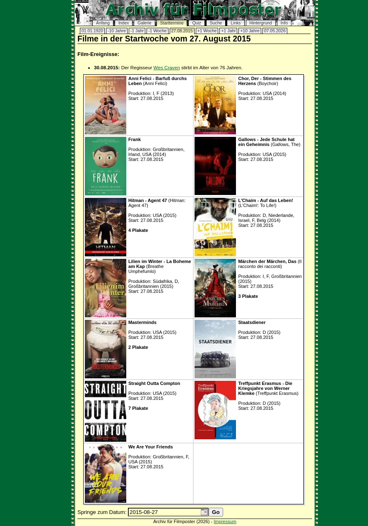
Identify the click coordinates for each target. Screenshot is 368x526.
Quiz (196, 23)
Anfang (103, 23)
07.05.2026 (275, 31)
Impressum (225, 521)
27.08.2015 (182, 31)
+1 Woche (207, 31)
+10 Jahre (250, 31)
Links (236, 23)
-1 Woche (157, 31)
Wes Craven (167, 67)
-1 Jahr (137, 31)
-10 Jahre (117, 31)
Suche (216, 23)
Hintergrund (261, 23)
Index (123, 23)
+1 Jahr (228, 31)
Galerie (144, 23)
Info (284, 23)
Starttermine (172, 23)
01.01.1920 (92, 31)
